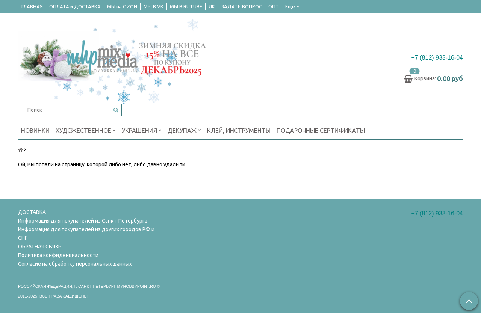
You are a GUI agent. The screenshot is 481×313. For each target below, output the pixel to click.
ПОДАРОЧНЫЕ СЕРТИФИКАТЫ (321, 130)
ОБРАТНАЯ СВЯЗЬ (40, 247)
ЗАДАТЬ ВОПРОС (241, 6)
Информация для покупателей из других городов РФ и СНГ (86, 233)
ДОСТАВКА (32, 212)
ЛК (212, 6)
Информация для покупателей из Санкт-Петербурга (82, 221)
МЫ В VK (153, 6)
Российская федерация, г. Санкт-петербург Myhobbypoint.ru (87, 286)
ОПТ (273, 6)
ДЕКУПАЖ (184, 130)
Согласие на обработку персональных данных (75, 264)
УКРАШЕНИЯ (142, 130)
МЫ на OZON (122, 6)
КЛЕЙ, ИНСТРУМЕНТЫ (239, 130)
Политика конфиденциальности (58, 255)
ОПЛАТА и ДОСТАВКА (75, 6)
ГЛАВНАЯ (32, 6)
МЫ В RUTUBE (186, 6)
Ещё (292, 6)
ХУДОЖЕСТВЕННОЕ (86, 130)
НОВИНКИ (35, 130)
